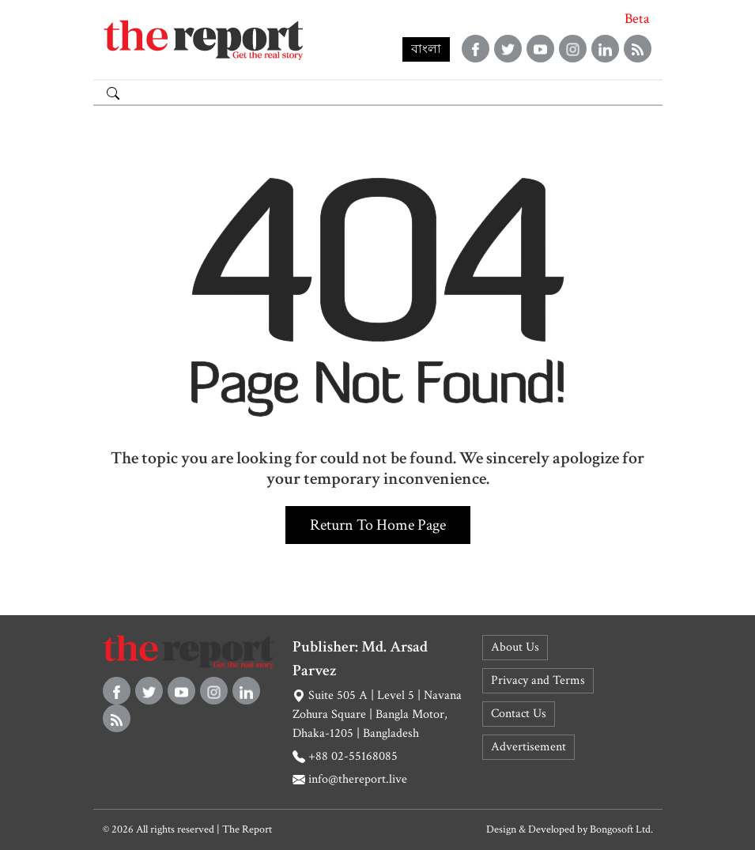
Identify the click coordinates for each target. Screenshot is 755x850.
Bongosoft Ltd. (621, 829)
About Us (515, 647)
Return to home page (378, 525)
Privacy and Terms (538, 680)
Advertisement (528, 747)
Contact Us (518, 713)
